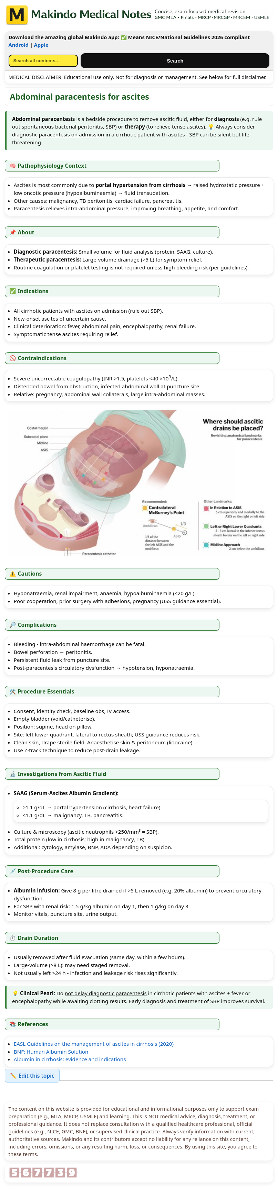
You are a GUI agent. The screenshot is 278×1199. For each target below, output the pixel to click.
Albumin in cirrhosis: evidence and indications (70, 1059)
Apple (41, 44)
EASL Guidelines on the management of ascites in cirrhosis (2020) (94, 1043)
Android (19, 44)
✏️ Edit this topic (32, 1075)
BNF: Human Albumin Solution (51, 1051)
